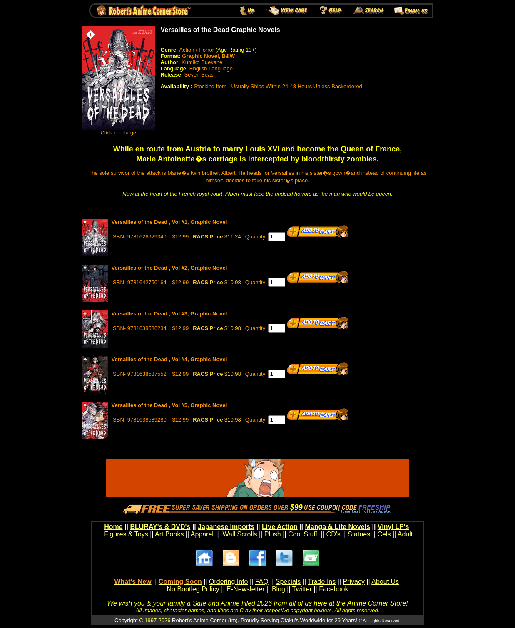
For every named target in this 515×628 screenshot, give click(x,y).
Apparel (202, 534)
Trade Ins (322, 581)
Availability (175, 86)
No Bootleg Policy (193, 589)
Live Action (280, 526)
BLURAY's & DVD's (160, 526)
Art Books (169, 534)
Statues (359, 534)
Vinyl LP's (393, 526)
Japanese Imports (226, 526)
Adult (405, 534)
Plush (272, 534)
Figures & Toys (126, 534)
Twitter (302, 589)
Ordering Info (228, 581)
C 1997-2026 (154, 620)
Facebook (333, 589)
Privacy (353, 581)
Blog (278, 589)
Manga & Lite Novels (337, 526)
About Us (385, 581)
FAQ (262, 581)
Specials (288, 581)
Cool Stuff (302, 534)
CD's (333, 534)
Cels (384, 534)
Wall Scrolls (240, 534)
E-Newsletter (245, 589)
